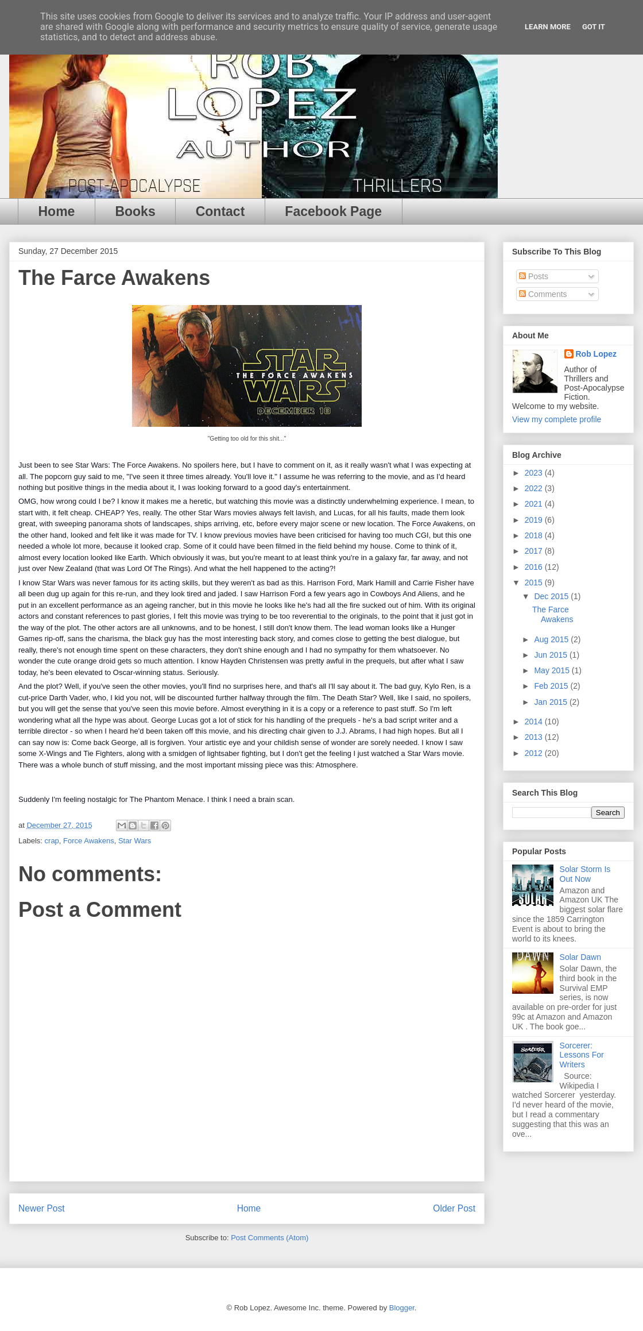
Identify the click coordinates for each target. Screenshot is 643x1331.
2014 (535, 721)
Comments (543, 294)
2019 (535, 519)
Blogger (402, 1307)
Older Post (454, 1208)
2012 (535, 753)
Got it (593, 26)
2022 (535, 488)
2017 (535, 550)
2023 (535, 472)
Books (135, 211)
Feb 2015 (552, 685)
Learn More (548, 26)
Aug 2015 (552, 639)
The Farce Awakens (553, 614)
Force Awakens (88, 840)
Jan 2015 (552, 702)
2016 (535, 567)
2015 (535, 582)
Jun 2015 (552, 654)
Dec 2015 (552, 596)
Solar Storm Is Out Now (585, 874)
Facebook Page (333, 211)
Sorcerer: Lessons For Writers (582, 1055)
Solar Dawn (580, 957)
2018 (535, 535)
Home (56, 211)
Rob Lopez (596, 353)
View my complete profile (556, 419)
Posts (533, 276)
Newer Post (41, 1208)
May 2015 (552, 670)
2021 (535, 503)
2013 (535, 737)
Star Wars (134, 840)
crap (52, 840)
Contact (220, 211)
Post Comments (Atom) (269, 1237)
